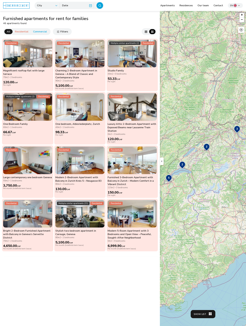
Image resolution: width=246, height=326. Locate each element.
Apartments (167, 5)
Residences (186, 5)
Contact (218, 5)
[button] (237, 129)
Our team (203, 5)
